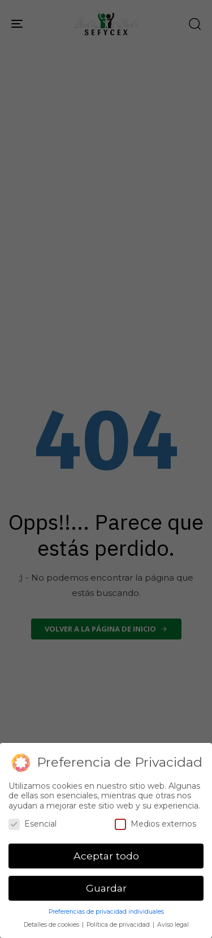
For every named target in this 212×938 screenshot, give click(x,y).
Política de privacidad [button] (119, 924)
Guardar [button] (106, 888)
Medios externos (155, 824)
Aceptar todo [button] (106, 856)
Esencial (32, 824)
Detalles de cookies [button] (52, 924)
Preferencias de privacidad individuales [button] (106, 911)
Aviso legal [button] (173, 924)
